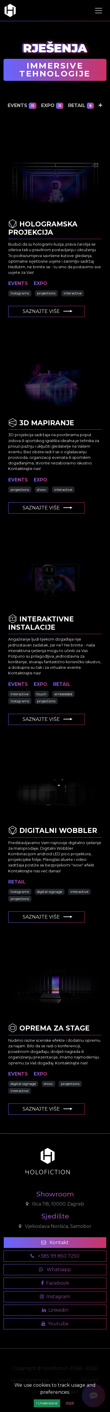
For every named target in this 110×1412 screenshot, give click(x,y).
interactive (73, 293)
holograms (20, 293)
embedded (63, 694)
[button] (100, 105)
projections (46, 293)
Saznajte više (48, 311)
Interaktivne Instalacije (41, 623)
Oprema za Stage (49, 1028)
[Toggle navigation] (98, 10)
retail (81, 106)
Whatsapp (55, 1269)
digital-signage (49, 891)
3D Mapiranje (41, 423)
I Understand (46, 1403)
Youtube (55, 1323)
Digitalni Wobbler (52, 830)
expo (52, 106)
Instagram (55, 1296)
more (70, 1403)
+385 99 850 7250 (55, 1256)
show (41, 489)
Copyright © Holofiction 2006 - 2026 (55, 1368)
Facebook (55, 1283)
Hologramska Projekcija (42, 228)
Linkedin (55, 1310)
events (22, 106)
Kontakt (55, 1242)
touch (41, 694)
